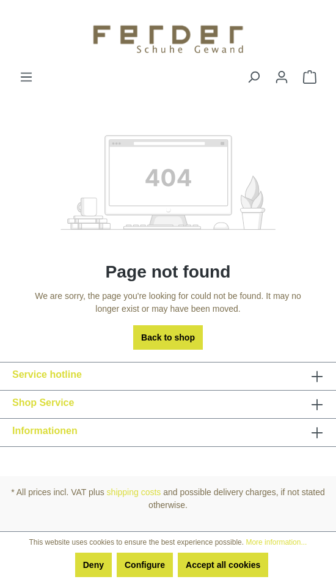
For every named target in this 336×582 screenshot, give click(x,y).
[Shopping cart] (310, 77)
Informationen (45, 430)
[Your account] (282, 77)
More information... (276, 542)
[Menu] (26, 77)
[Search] (253, 77)
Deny (93, 565)
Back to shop (168, 337)
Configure (145, 565)
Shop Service (43, 402)
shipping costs (134, 492)
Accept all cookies (223, 565)
